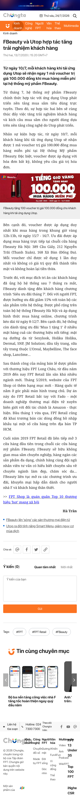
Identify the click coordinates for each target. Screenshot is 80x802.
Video (62, 745)
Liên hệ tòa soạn (10, 726)
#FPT (19, 632)
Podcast (63, 757)
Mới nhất (67, 567)
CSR (71, 793)
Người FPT (39, 25)
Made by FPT (37, 761)
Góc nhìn (44, 771)
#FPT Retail (39, 632)
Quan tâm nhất (45, 567)
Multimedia (63, 739)
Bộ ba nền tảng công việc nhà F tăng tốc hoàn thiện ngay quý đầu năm (32, 701)
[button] (74, 680)
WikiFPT (63, 764)
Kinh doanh (18, 25)
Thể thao (58, 25)
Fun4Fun (54, 755)
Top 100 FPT (71, 772)
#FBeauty (61, 632)
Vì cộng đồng (53, 765)
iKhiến (54, 748)
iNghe (72, 788)
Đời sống (45, 761)
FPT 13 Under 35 (72, 747)
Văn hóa (49, 25)
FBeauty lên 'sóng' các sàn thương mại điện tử (38, 520)
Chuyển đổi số (37, 750)
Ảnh (61, 751)
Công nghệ (28, 25)
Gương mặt (46, 750)
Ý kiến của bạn (40, 588)
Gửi (40, 608)
